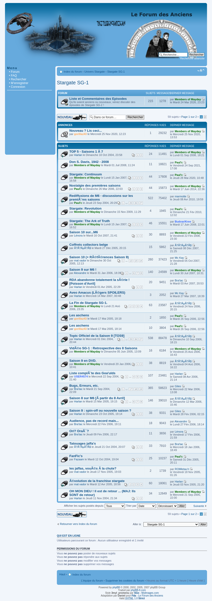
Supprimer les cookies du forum (125, 580)
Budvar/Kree (183, 221)
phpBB (116, 587)
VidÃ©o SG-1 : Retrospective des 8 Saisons (103, 348)
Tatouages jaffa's (82, 443)
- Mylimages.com (146, 593)
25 (130, 203)
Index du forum (73, 71)
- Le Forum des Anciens (147, 595)
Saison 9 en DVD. (82, 360)
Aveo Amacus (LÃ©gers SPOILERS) (97, 292)
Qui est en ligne (69, 535)
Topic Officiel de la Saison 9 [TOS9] (96, 336)
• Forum (14, 72)
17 (130, 389)
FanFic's (76, 456)
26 (135, 203)
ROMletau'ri (182, 469)
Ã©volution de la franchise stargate (97, 481)
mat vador (80, 260)
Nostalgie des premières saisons (94, 185)
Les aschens (79, 315)
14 (140, 260)
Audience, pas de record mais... (94, 421)
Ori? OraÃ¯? (79, 431)
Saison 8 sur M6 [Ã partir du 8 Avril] (97, 398)
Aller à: (137, 524)
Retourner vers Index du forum (78, 523)
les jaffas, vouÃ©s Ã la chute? (92, 468)
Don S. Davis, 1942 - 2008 (89, 162)
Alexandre (80, 272)
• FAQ (13, 75)
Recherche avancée (192, 58)
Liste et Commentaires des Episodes (98, 99)
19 (140, 389)
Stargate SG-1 (116, 71)
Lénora (78, 235)
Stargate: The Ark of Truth (89, 221)
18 (135, 389)
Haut (62, 574)
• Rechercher (17, 79)
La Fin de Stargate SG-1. (88, 303)
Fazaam (79, 459)
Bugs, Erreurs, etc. (84, 385)
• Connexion (17, 87)
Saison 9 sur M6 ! (82, 269)
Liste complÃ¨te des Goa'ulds (92, 373)
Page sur (189, 116)
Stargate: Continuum (85, 174)
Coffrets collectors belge (88, 244)
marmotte (180, 196)
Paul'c (179, 162)
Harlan (78, 154)
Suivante (198, 505)
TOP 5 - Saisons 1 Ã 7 (86, 151)
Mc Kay (179, 257)
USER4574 (81, 376)
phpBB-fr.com (138, 590)
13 (135, 260)
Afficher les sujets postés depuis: (94, 505)
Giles (178, 386)
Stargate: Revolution (85, 208)
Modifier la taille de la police (201, 70)
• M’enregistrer (18, 83)
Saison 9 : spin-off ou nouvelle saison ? (100, 410)
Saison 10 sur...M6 (83, 232)
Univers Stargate (94, 71)
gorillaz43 (80, 133)
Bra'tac (179, 280)
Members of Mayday (188, 99)
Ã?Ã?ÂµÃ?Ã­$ (82, 247)
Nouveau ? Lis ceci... (85, 130)
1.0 (135, 598)
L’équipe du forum (92, 580)
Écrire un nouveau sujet (72, 117)
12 (130, 260)
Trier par (140, 505)
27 (140, 203)
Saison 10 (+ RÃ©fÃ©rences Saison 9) (99, 257)
